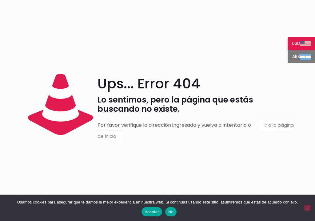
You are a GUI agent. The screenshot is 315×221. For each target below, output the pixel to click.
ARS (299, 57)
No (170, 212)
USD (299, 44)
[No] (307, 208)
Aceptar (152, 212)
